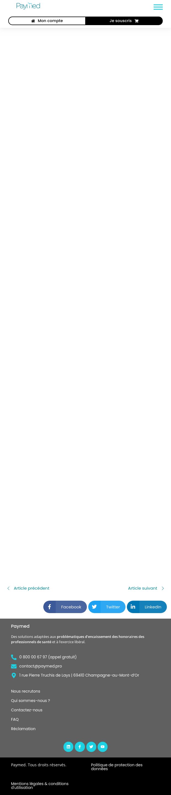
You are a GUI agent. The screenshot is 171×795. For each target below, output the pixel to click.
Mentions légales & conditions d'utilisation (40, 785)
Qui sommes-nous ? (30, 700)
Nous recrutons (25, 691)
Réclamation (23, 729)
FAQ (15, 719)
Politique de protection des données (117, 767)
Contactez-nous (26, 710)
